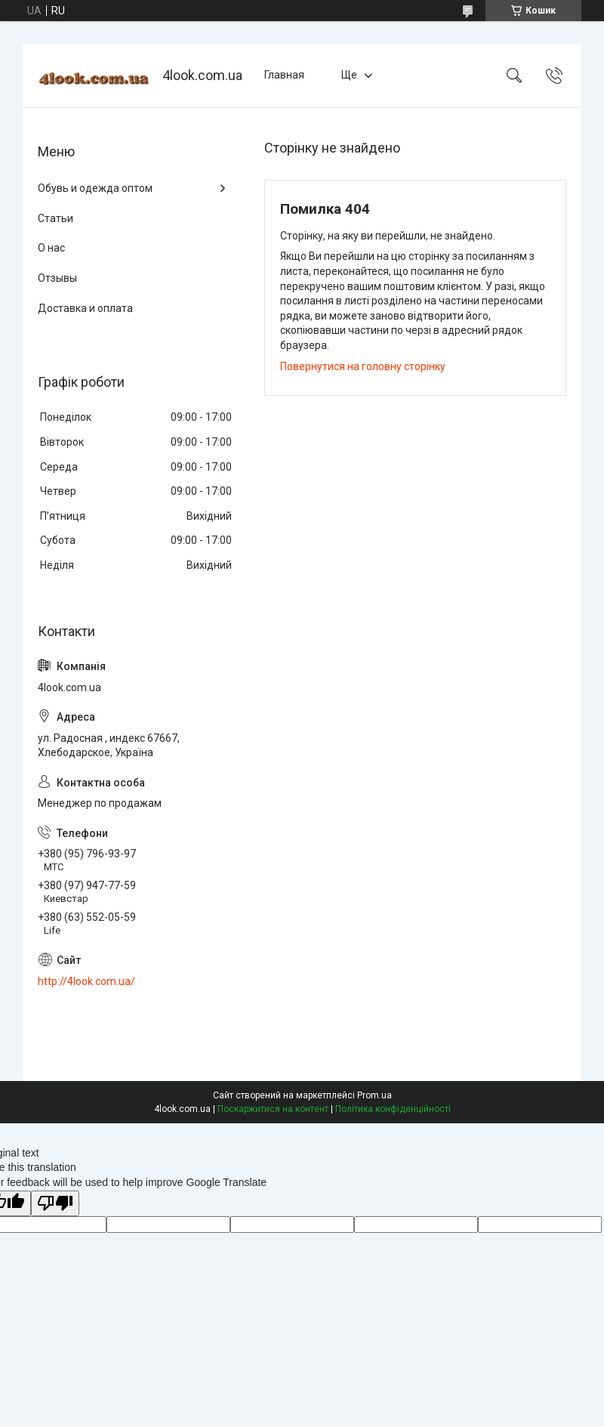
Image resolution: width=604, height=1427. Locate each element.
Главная (284, 75)
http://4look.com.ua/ (86, 981)
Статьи (55, 218)
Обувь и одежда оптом (95, 188)
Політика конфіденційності (393, 1109)
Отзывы (57, 278)
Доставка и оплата (85, 308)
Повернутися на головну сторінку (362, 366)
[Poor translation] (55, 1204)
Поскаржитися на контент (272, 1109)
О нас (51, 248)
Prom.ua (374, 1095)
